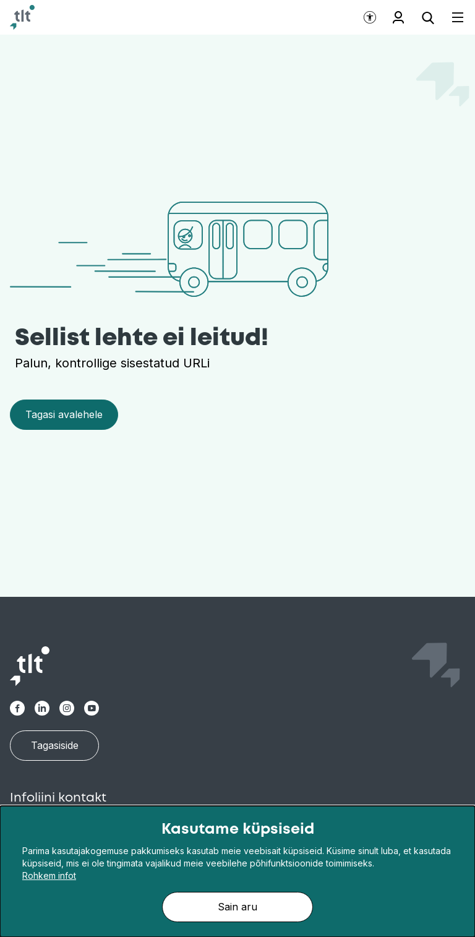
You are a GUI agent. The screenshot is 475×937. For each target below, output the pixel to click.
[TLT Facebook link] (17, 708)
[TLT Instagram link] (66, 708)
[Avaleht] (22, 17)
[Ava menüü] (450, 17)
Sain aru (237, 907)
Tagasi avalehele (64, 414)
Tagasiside (55, 745)
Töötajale (398, 17)
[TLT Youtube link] (91, 708)
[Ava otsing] (428, 17)
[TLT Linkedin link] (42, 708)
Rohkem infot (49, 875)
